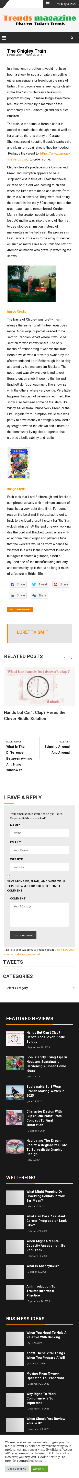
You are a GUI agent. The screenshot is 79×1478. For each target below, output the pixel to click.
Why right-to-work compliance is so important (41, 1398)
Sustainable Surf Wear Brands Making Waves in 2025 (45, 1091)
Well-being (20, 1177)
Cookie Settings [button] (17, 1468)
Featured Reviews (20, 609)
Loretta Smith (14, 54)
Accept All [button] (39, 1468)
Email (15, 842)
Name (15, 825)
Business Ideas (25, 1319)
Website (16, 859)
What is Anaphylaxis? (42, 1266)
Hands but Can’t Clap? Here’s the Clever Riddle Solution (45, 1037)
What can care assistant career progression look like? (46, 1220)
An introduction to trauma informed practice (40, 1290)
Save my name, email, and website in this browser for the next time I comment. (36, 885)
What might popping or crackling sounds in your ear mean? (45, 1196)
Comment (18, 898)
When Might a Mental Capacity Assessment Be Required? (45, 1245)
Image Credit (16, 311)
